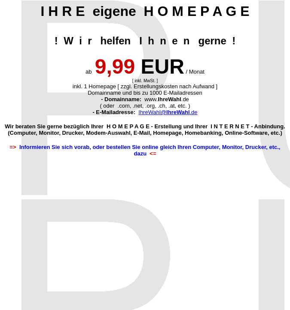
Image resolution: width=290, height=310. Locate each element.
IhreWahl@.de (167, 112)
